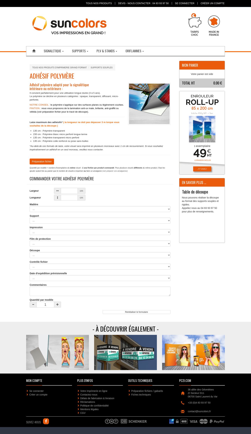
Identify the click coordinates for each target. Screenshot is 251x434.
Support (34, 215)
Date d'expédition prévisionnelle (48, 273)
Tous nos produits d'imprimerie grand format (59, 67)
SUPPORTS (80, 50)
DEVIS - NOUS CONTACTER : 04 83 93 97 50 (143, 3)
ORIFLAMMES (135, 50)
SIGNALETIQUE (54, 50)
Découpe (35, 250)
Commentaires (38, 284)
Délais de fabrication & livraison (97, 398)
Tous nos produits (99, 3)
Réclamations (87, 402)
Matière (34, 204)
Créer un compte (213, 3)
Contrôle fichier (39, 261)
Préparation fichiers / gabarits (147, 391)
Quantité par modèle (41, 299)
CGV (83, 413)
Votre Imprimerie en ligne (94, 391)
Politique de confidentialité (94, 405)
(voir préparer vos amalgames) (115, 171)
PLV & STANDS (107, 50)
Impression (36, 227)
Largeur (34, 190)
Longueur (35, 197)
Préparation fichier (42, 161)
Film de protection (40, 238)
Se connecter (184, 3)
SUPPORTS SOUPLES (102, 67)
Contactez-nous (88, 394)
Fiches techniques (141, 394)
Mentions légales (89, 409)
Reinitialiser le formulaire (136, 312)
